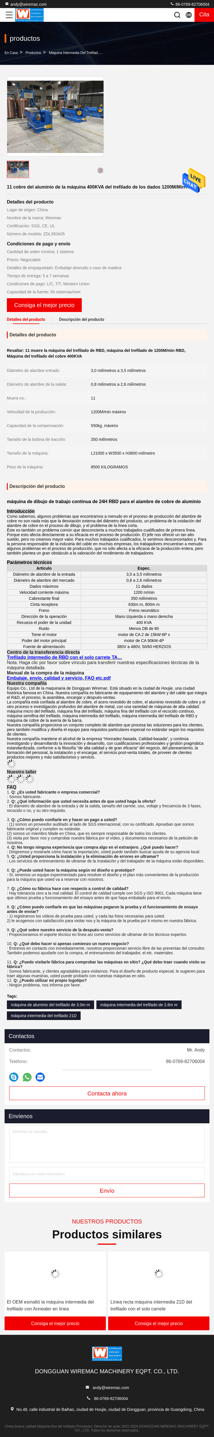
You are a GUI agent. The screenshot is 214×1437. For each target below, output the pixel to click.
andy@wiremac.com (26, 4)
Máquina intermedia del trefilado (74, 53)
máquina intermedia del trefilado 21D (44, 1015)
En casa (11, 53)
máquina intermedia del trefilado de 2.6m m (139, 1004)
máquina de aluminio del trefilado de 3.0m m (50, 1004)
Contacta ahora (107, 1093)
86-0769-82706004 (189, 4)
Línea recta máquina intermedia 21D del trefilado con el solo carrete (151, 1305)
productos (33, 53)
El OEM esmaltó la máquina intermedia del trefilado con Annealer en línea (50, 1305)
